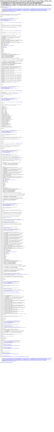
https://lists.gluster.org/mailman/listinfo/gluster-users (12, 412)
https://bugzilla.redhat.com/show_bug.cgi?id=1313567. (11, 389)
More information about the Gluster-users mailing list (6, 431)
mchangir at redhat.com (12, 398)
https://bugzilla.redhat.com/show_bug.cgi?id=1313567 (10, 273)
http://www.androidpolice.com (11, 19)
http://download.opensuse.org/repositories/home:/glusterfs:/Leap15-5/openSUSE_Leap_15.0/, (16, 326)
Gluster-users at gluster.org (8, 411)
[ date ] (8, 11)
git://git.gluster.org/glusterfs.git (10, 213)
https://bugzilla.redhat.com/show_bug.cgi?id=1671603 (12, 260)
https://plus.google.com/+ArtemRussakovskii (7, 21)
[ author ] (15, 11)
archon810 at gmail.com (8, 6)
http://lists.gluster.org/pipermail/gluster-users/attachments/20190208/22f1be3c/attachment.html (15, 425)
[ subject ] (12, 11)
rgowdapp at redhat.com (6, 340)
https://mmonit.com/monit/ (16, 186)
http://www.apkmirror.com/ (4, 20)
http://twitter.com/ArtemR (4, 22)
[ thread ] (10, 11)
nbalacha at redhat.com (18, 24)
